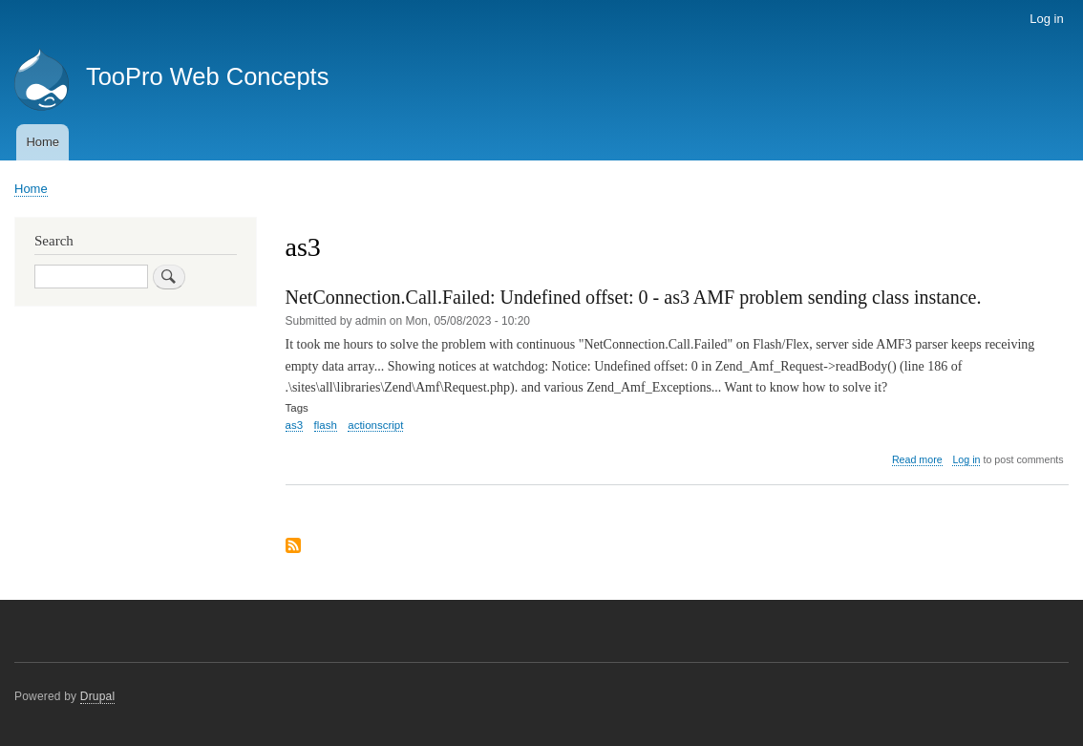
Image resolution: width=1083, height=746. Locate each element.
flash (325, 425)
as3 (295, 425)
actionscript (375, 425)
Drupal (98, 696)
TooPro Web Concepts (207, 76)
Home (42, 142)
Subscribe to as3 (293, 547)
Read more (917, 460)
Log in (1046, 18)
